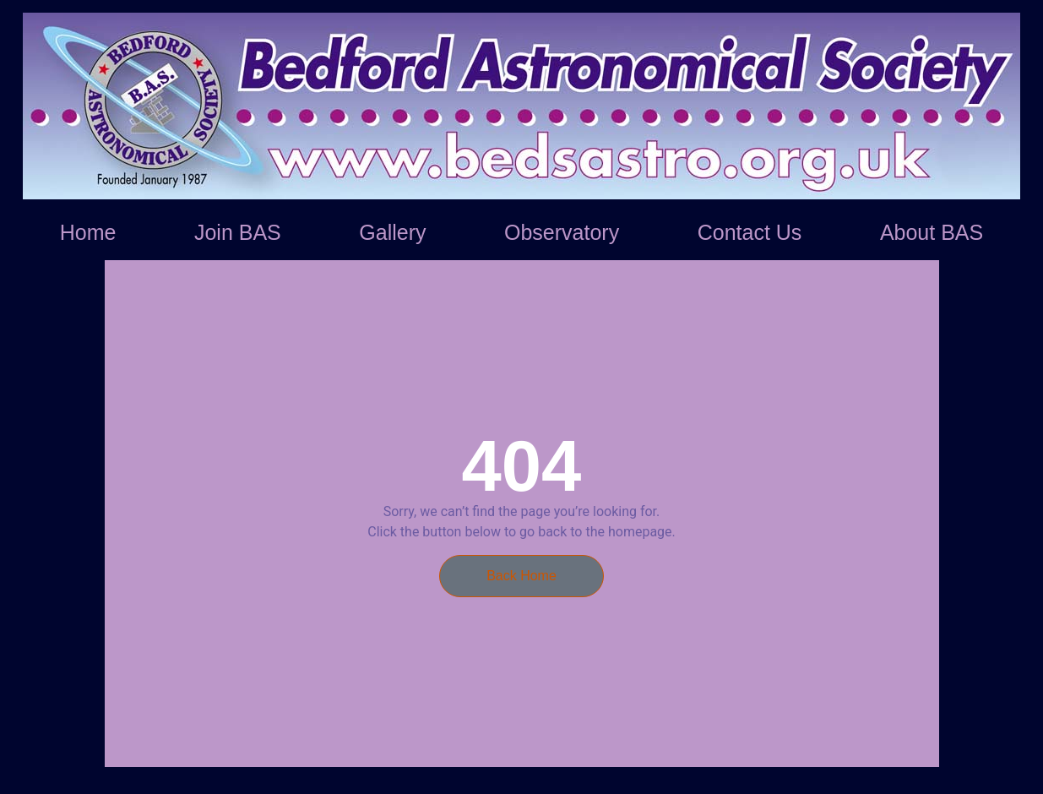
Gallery (392, 232)
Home (88, 232)
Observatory (561, 232)
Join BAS (237, 232)
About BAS (931, 232)
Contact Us (750, 232)
